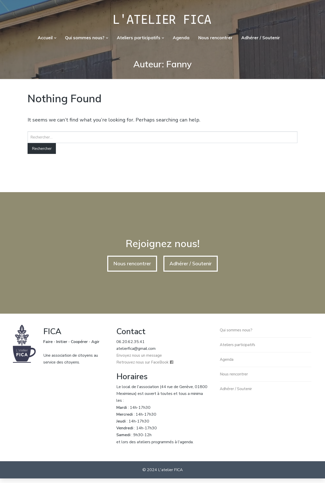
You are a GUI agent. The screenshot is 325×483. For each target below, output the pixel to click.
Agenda (181, 37)
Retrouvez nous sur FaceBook (142, 367)
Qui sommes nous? (84, 37)
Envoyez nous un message (139, 360)
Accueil (45, 37)
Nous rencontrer (215, 37)
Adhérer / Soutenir (260, 37)
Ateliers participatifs (138, 37)
